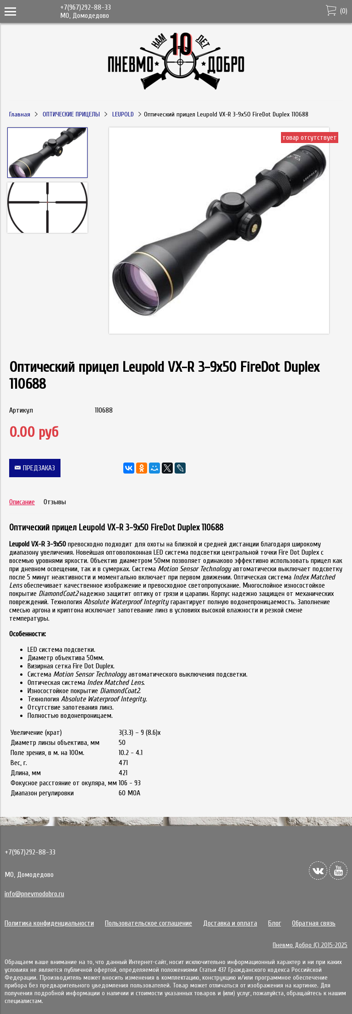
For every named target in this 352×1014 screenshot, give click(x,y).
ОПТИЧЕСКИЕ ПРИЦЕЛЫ (71, 114)
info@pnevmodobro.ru (34, 894)
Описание (22, 502)
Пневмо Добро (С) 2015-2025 (310, 945)
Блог (274, 923)
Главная (19, 114)
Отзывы (55, 502)
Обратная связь (314, 923)
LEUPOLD (123, 114)
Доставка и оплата (230, 923)
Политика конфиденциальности (49, 923)
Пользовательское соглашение (148, 923)
